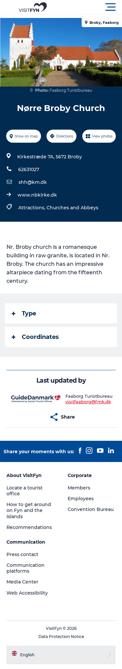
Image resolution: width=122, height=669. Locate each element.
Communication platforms (26, 568)
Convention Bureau (91, 509)
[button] (90, 7)
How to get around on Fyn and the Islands (29, 510)
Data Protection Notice (61, 636)
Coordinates (35, 337)
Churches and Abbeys (72, 208)
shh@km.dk (33, 182)
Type (24, 313)
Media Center (22, 582)
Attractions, (32, 208)
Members (79, 488)
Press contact (22, 554)
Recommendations (29, 527)
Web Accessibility (27, 593)
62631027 (28, 169)
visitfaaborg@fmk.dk (88, 401)
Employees (81, 499)
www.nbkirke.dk (37, 195)
